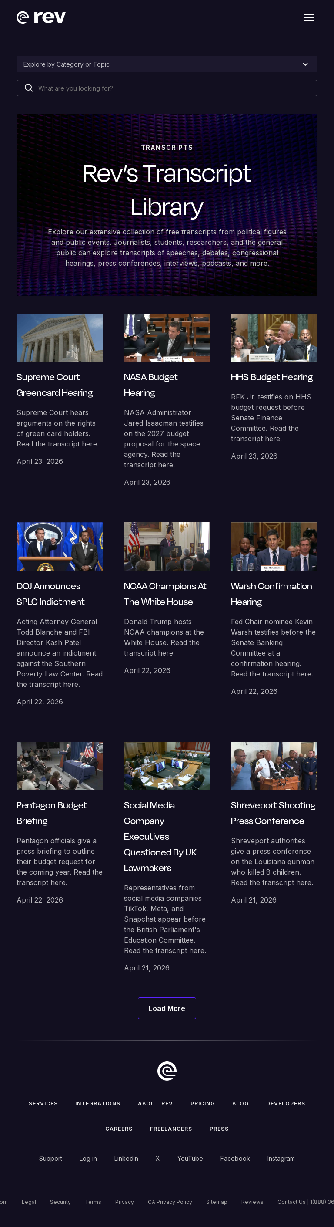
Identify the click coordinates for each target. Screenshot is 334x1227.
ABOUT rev (155, 1103)
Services (43, 1103)
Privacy (124, 1202)
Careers (119, 1129)
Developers (285, 1103)
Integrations (97, 1103)
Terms (93, 1202)
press (219, 1129)
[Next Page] (167, 1008)
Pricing (202, 1103)
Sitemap (216, 1202)
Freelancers (171, 1129)
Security (60, 1202)
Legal (29, 1202)
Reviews (252, 1202)
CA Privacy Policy (170, 1202)
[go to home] (167, 1071)
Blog (240, 1103)
